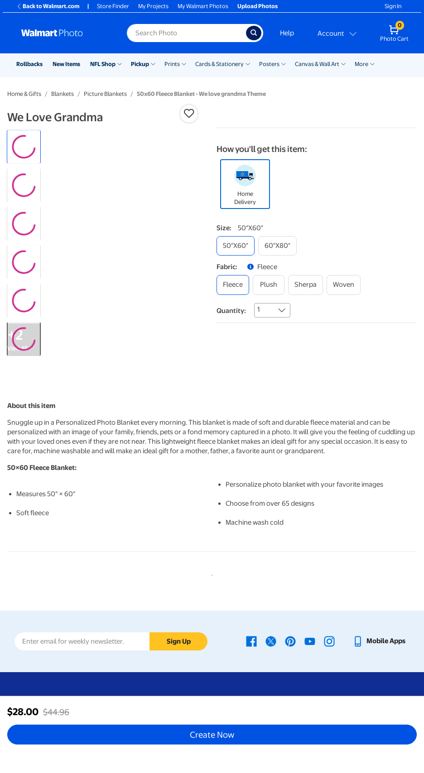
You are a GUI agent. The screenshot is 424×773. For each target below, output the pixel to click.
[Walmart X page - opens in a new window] (270, 641)
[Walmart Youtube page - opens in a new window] (309, 641)
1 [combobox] (258, 309)
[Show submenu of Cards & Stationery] (248, 63)
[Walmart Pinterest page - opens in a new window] (290, 641)
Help (287, 33)
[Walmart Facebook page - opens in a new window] (251, 641)
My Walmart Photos (203, 6)
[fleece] (233, 284)
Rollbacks (29, 64)
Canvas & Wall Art (317, 64)
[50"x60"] (236, 246)
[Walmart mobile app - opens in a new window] (378, 641)
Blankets (62, 93)
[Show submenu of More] (372, 63)
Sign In (393, 6)
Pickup (140, 64)
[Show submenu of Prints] (184, 63)
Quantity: (231, 311)
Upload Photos (257, 6)
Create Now (212, 735)
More (361, 64)
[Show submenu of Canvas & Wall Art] (343, 63)
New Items (66, 64)
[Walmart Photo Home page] (64, 33)
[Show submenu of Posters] (283, 63)
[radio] (24, 147)
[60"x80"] (277, 246)
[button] (189, 113)
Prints (172, 64)
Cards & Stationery (219, 64)
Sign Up (179, 641)
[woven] (344, 284)
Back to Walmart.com (47, 6)
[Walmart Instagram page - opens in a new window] (329, 641)
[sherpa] (305, 284)
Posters (269, 64)
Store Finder (113, 6)
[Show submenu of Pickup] (153, 63)
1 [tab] (210, 573)
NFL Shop (103, 64)
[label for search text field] (186, 33)
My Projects (153, 6)
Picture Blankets (105, 93)
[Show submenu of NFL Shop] (119, 63)
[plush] (268, 284)
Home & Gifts (24, 93)
